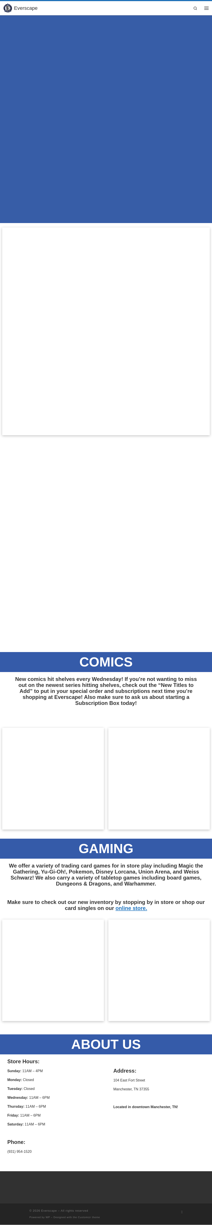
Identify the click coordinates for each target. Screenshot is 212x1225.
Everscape (49, 1211)
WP (48, 1217)
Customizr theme (89, 1217)
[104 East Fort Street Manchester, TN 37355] (159, 1135)
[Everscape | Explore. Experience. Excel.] (8, 7)
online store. (131, 908)
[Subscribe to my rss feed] (182, 1212)
